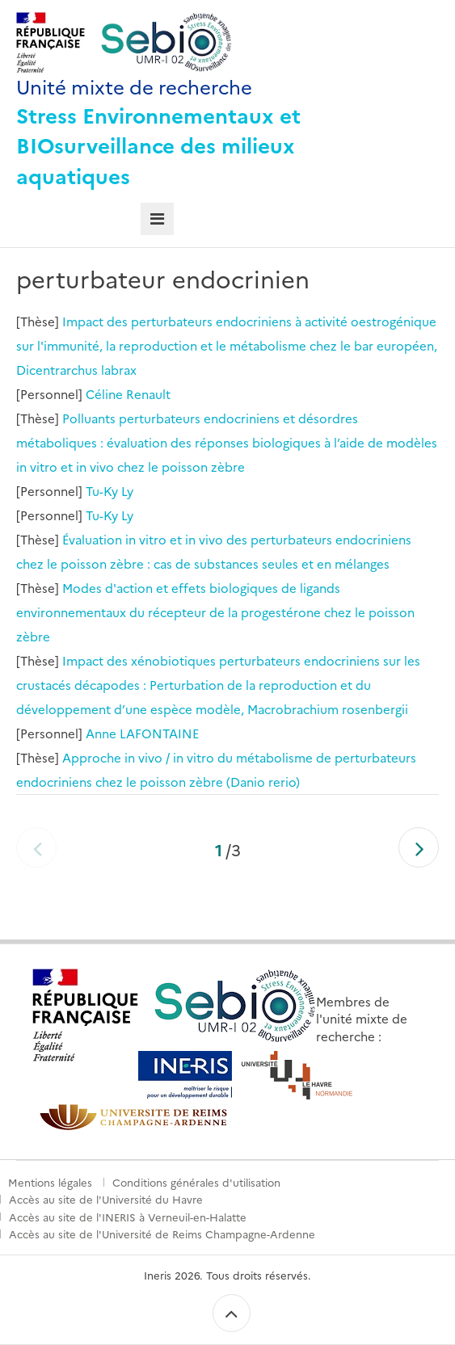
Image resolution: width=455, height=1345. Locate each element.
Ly (127, 490)
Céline (104, 393)
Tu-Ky (102, 490)
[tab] (157, 219)
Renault (148, 393)
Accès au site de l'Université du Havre (106, 1199)
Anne (101, 733)
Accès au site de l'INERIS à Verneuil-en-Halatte (127, 1216)
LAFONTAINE (159, 733)
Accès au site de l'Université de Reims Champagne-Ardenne (162, 1233)
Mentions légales (50, 1182)
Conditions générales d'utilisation (196, 1182)
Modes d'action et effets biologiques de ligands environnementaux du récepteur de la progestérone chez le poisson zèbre (215, 612)
